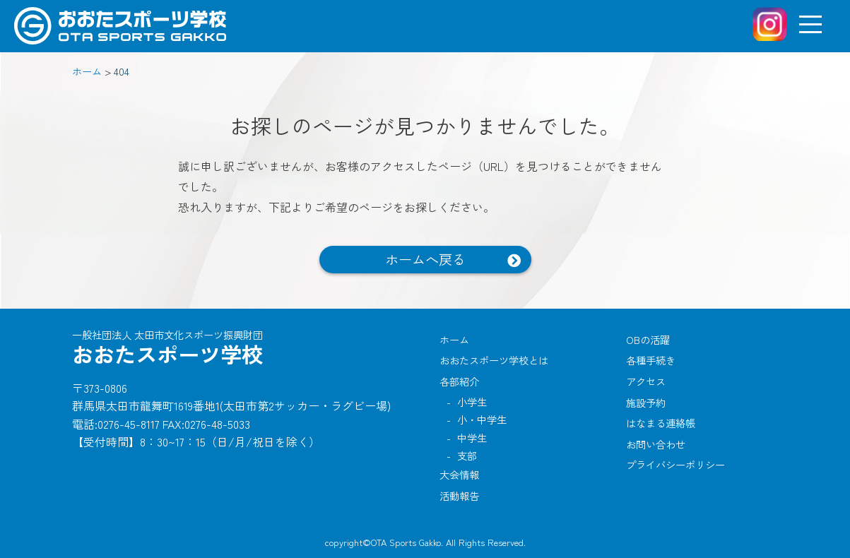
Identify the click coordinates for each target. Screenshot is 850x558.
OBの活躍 (648, 339)
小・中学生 (482, 419)
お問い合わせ (655, 444)
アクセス (646, 381)
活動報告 (459, 495)
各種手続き (650, 359)
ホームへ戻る (425, 259)
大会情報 (459, 474)
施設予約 (646, 402)
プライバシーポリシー (675, 464)
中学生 (472, 437)
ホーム (454, 339)
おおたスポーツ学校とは (493, 359)
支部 (467, 455)
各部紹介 (459, 381)
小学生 (472, 401)
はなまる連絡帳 (660, 422)
